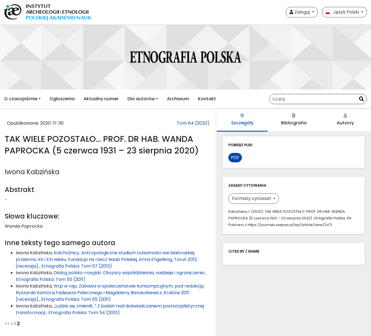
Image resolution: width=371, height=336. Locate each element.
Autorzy (345, 120)
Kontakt (207, 99)
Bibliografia (294, 120)
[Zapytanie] (313, 99)
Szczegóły (242, 120)
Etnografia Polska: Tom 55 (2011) (50, 279)
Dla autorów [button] (141, 99)
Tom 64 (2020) (193, 123)
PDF (235, 157)
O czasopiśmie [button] (20, 99)
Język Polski (343, 12)
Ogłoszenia (62, 99)
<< (7, 323)
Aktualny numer (101, 99)
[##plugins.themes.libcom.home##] (185, 57)
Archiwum (178, 99)
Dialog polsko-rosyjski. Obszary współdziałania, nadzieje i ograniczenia (129, 273)
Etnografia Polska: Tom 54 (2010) (84, 312)
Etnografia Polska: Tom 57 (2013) (76, 266)
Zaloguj (300, 12)
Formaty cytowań (252, 198)
